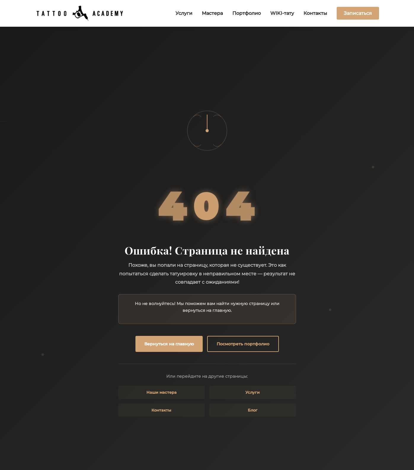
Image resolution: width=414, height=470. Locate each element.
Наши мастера (161, 392)
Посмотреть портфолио (243, 344)
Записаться (358, 13)
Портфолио (246, 13)
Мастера (212, 13)
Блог (253, 410)
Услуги (183, 13)
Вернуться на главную (169, 344)
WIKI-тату (282, 13)
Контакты (315, 13)
